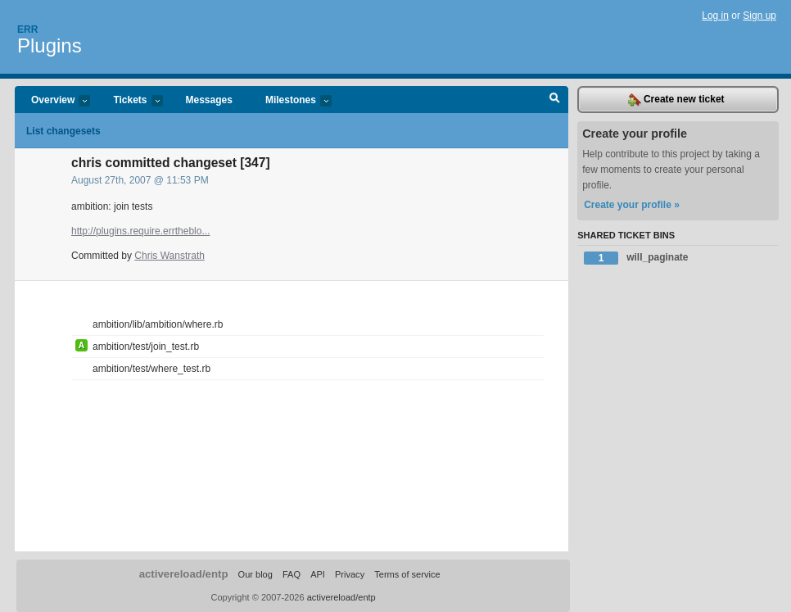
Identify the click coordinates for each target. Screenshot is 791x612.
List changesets (63, 131)
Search (554, 100)
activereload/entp (183, 574)
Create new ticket (676, 100)
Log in (715, 15)
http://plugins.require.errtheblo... (140, 231)
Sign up (759, 15)
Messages (209, 100)
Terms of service (407, 574)
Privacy (349, 574)
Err (27, 29)
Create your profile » (632, 205)
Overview (52, 101)
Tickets (129, 101)
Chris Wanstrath (169, 255)
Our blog (255, 574)
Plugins (49, 45)
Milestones (290, 101)
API (317, 574)
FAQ (291, 574)
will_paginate (636, 258)
